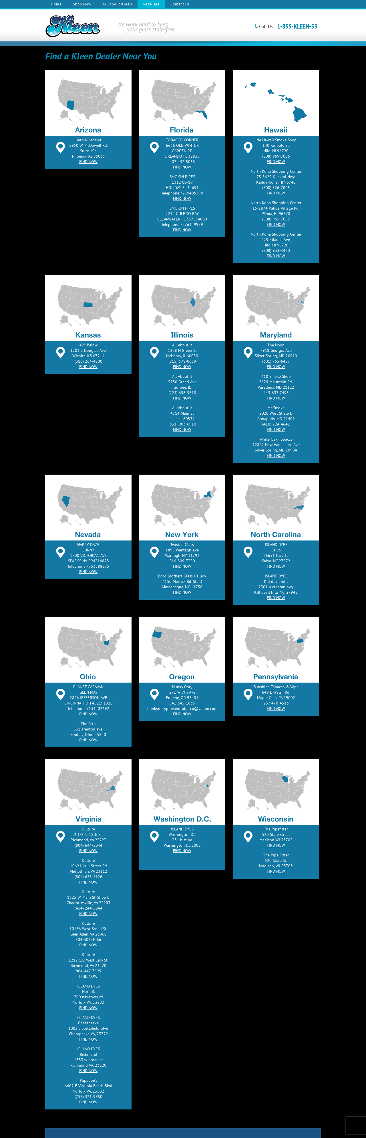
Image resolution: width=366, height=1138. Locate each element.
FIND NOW (88, 162)
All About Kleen (117, 4)
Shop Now (82, 4)
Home (56, 4)
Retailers (151, 4)
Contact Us (180, 4)
